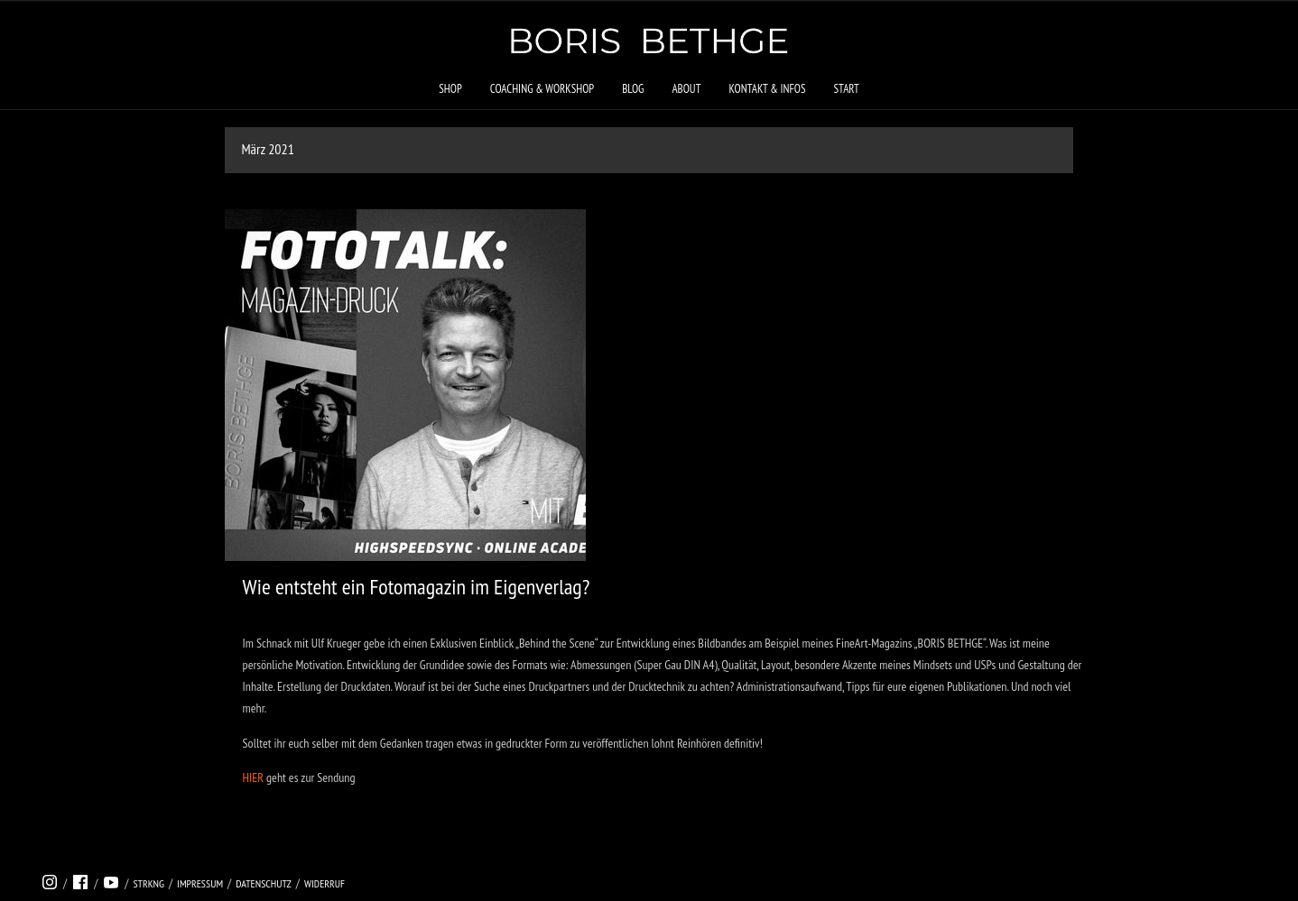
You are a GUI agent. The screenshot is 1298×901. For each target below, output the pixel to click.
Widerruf (324, 883)
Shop (450, 89)
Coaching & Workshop (542, 89)
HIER (253, 777)
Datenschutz (264, 883)
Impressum (200, 883)
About (686, 89)
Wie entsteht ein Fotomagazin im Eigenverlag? (416, 587)
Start (845, 89)
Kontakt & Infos (766, 89)
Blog (633, 89)
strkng (148, 883)
